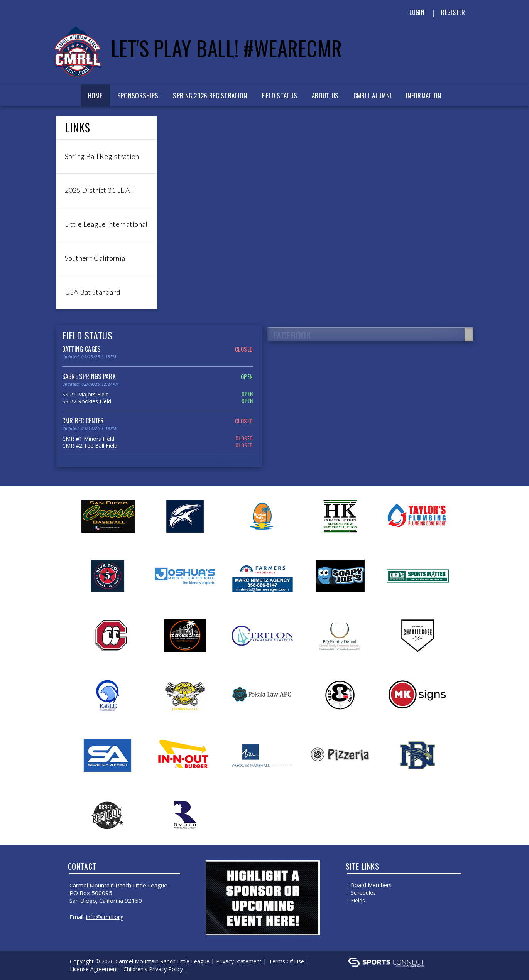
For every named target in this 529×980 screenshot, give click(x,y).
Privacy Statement (239, 961)
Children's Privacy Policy (153, 969)
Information (423, 95)
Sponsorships (138, 95)
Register (453, 12)
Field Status (279, 95)
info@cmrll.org (105, 917)
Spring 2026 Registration (210, 95)
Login (416, 12)
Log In (200, 969)
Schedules (363, 892)
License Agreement (94, 969)
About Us (325, 95)
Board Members (371, 885)
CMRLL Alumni (372, 95)
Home (95, 95)
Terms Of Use (286, 961)
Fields (358, 900)
